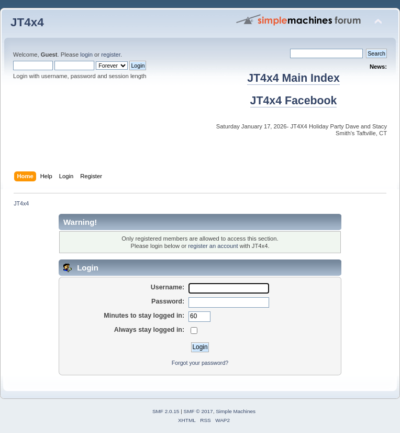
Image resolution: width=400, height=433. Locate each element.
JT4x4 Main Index (293, 78)
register (110, 54)
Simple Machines (235, 411)
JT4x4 (27, 22)
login (86, 54)
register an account (213, 246)
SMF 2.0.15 (166, 411)
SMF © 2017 (198, 411)
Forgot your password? (200, 363)
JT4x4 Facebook (293, 100)
